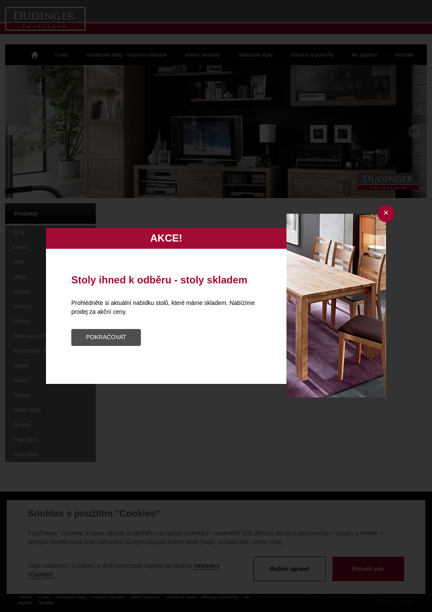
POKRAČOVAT (106, 337)
